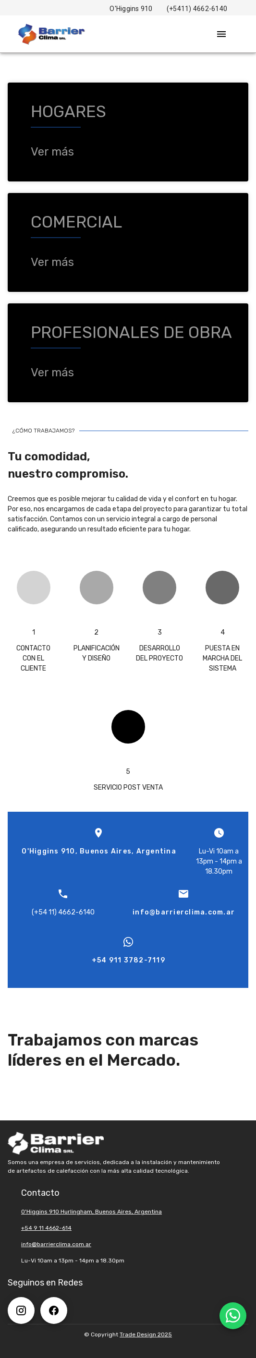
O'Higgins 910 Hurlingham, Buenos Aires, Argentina (91, 1211)
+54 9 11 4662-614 (46, 1228)
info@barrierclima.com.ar (56, 1244)
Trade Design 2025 (146, 1334)
